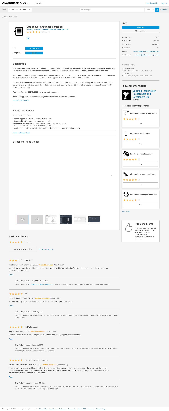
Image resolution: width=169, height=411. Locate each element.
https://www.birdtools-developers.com (146, 51)
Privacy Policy (43, 409)
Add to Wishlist (141, 31)
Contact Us (91, 409)
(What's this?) (59, 265)
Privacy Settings (101, 409)
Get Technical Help (46, 249)
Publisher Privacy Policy (21, 133)
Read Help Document (21, 100)
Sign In (164, 3)
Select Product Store (17, 9)
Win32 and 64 (34, 48)
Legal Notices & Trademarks (57, 409)
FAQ (84, 409)
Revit (4, 16)
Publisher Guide (152, 3)
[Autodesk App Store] (16, 3)
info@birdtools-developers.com (41, 284)
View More (126, 212)
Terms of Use (72, 409)
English (39, 3)
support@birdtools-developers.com (147, 55)
